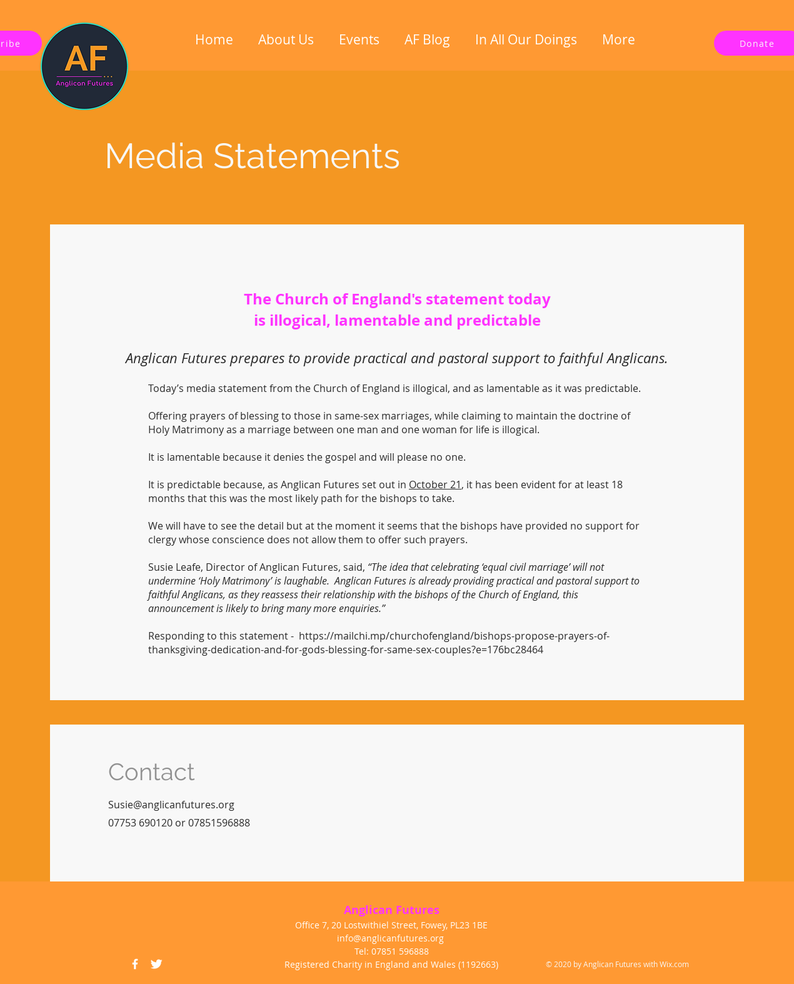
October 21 (435, 484)
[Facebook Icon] (135, 964)
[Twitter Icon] (156, 964)
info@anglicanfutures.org (390, 938)
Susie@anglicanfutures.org (171, 804)
